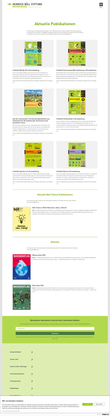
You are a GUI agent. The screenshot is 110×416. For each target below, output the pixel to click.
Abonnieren (55, 333)
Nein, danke (99, 404)
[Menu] (101, 4)
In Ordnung (88, 404)
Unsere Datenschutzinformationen (10, 411)
